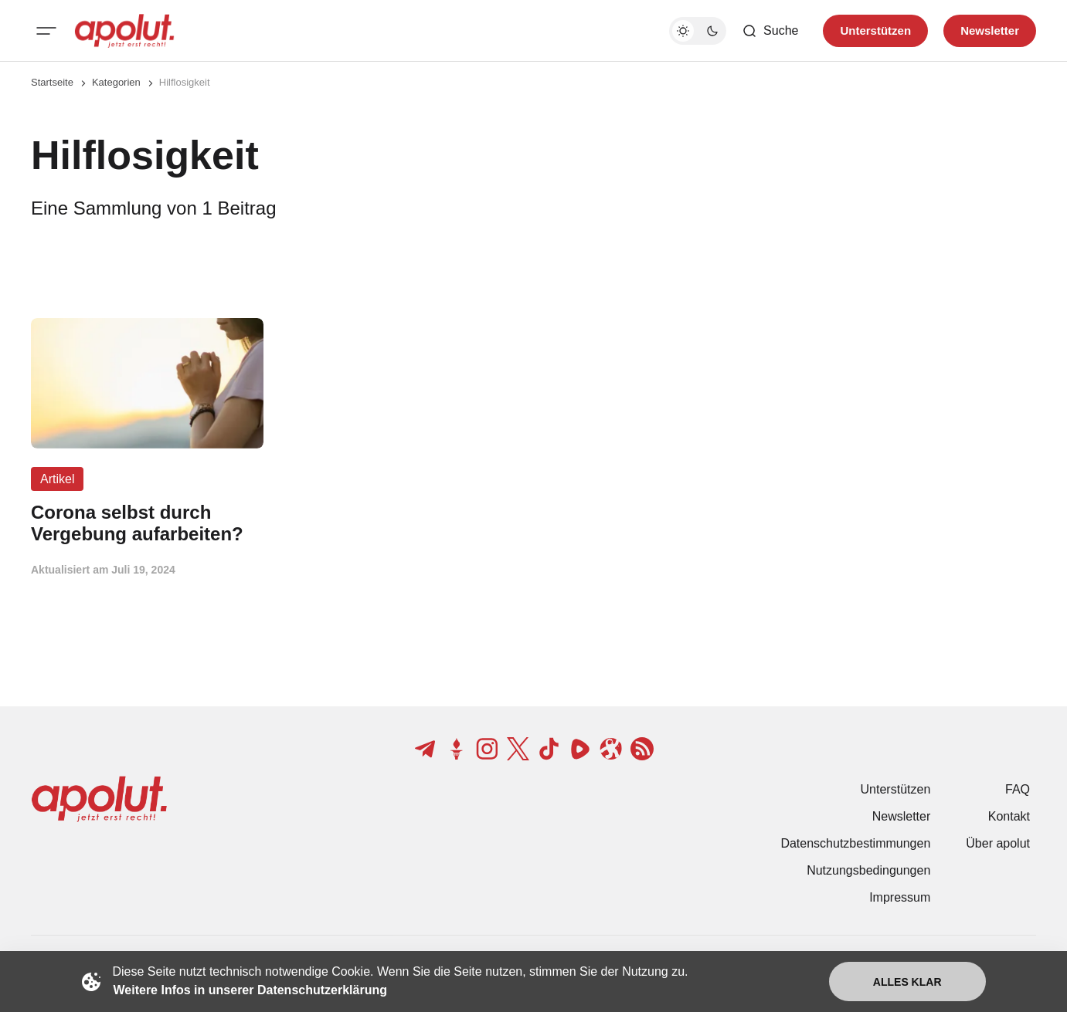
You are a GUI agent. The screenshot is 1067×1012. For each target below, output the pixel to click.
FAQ (1017, 789)
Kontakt (1009, 816)
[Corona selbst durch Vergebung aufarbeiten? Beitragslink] (147, 523)
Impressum (899, 897)
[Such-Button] (770, 30)
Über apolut (998, 843)
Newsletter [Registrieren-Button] (989, 30)
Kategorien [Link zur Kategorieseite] (116, 82)
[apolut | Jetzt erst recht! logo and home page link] (124, 31)
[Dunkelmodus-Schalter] (697, 31)
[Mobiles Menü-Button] (46, 30)
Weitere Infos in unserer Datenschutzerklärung (250, 990)
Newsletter (901, 816)
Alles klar (907, 982)
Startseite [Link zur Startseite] (52, 82)
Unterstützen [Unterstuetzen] (875, 30)
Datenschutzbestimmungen (855, 843)
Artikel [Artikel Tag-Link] (57, 479)
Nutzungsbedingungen (868, 870)
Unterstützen (896, 789)
